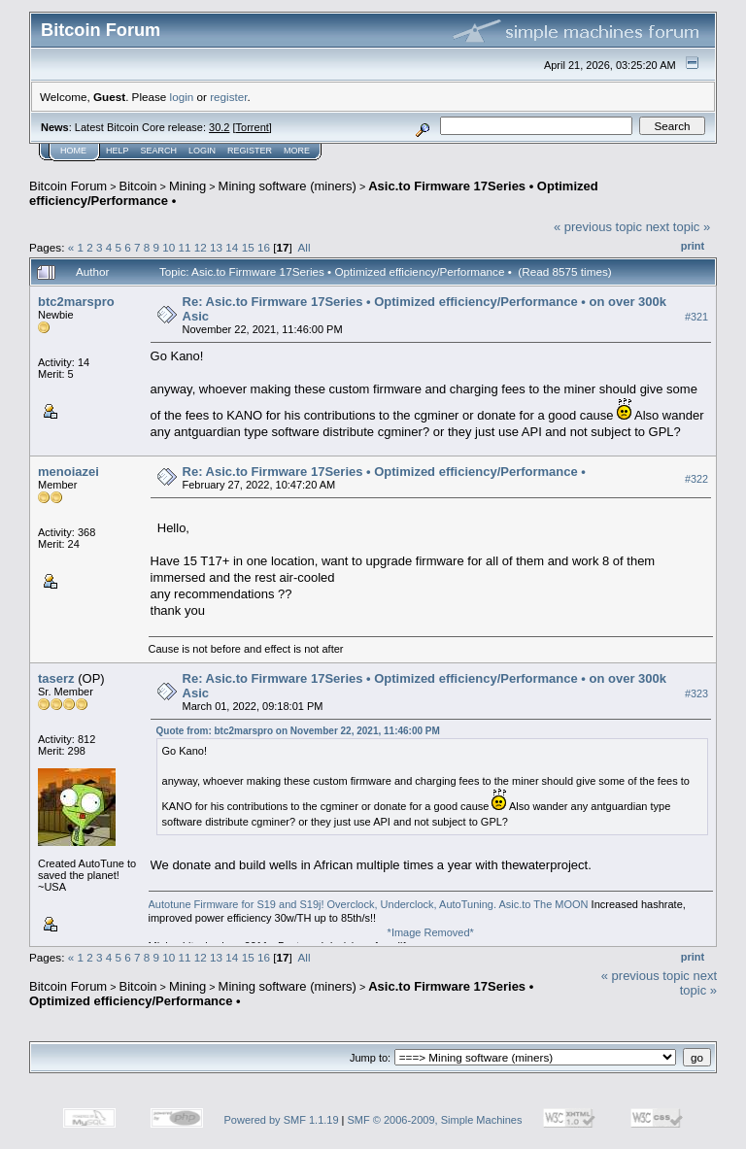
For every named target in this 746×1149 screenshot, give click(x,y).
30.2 (219, 127)
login (182, 96)
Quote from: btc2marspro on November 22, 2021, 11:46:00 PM (298, 731)
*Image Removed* (431, 932)
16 (263, 247)
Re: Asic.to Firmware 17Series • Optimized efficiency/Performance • (384, 471)
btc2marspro (76, 301)
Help (117, 150)
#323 (696, 693)
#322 (696, 479)
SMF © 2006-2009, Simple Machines (435, 1120)
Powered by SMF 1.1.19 (281, 1120)
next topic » (678, 227)
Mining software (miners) (287, 186)
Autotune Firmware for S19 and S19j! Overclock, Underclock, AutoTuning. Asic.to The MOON (369, 904)
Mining (187, 186)
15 (248, 247)
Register (249, 150)
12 (200, 247)
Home (73, 150)
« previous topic (598, 227)
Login (202, 150)
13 (216, 247)
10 (168, 247)
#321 (696, 316)
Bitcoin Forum (68, 186)
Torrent (252, 127)
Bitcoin (138, 186)
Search (159, 150)
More (297, 150)
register (228, 96)
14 (231, 247)
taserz (56, 678)
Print (692, 246)
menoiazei (68, 471)
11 (185, 247)
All (304, 247)
